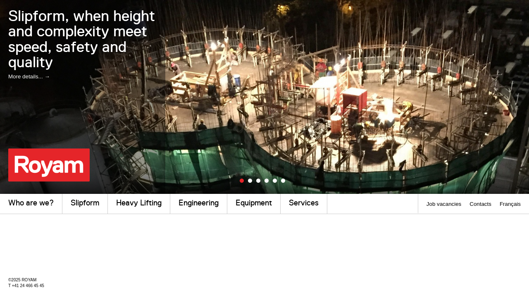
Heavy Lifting (139, 202)
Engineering (199, 202)
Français (510, 204)
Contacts (480, 204)
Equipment (254, 202)
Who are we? (31, 202)
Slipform (85, 202)
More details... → (29, 76)
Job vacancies (444, 204)
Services (304, 202)
